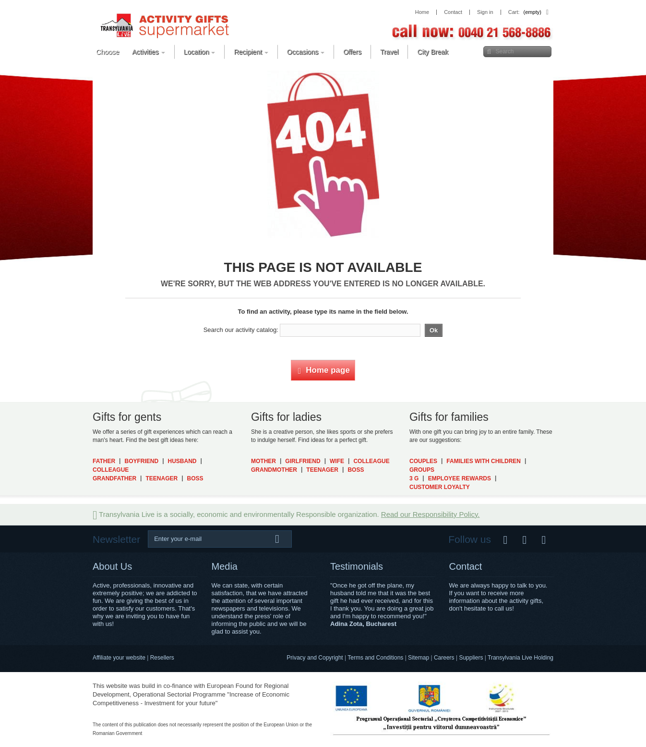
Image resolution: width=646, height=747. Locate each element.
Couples (423, 461)
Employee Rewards (459, 478)
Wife (337, 461)
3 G (414, 478)
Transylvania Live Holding (520, 657)
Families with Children (483, 461)
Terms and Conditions (375, 657)
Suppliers (471, 657)
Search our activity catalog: (240, 329)
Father (104, 461)
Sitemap (418, 657)
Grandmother (274, 469)
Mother (263, 461)
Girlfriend (302, 461)
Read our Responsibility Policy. (430, 514)
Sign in (485, 12)
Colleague (111, 469)
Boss (195, 478)
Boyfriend (141, 461)
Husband (182, 461)
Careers (444, 657)
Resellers (162, 657)
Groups (421, 469)
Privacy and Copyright (315, 657)
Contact (465, 566)
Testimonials (356, 566)
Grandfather (114, 478)
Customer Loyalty (439, 487)
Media (225, 566)
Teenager (161, 478)
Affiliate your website (119, 657)
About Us (112, 566)
